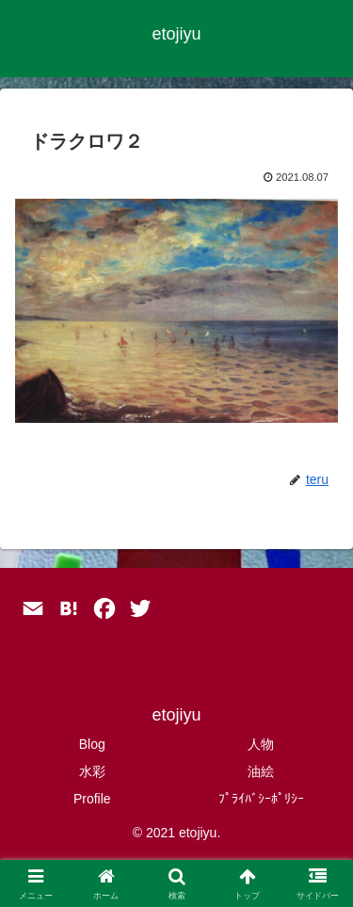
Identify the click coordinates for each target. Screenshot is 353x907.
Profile (92, 798)
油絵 (261, 771)
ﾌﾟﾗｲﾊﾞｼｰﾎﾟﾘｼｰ (261, 798)
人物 (261, 744)
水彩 (92, 771)
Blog (92, 744)
